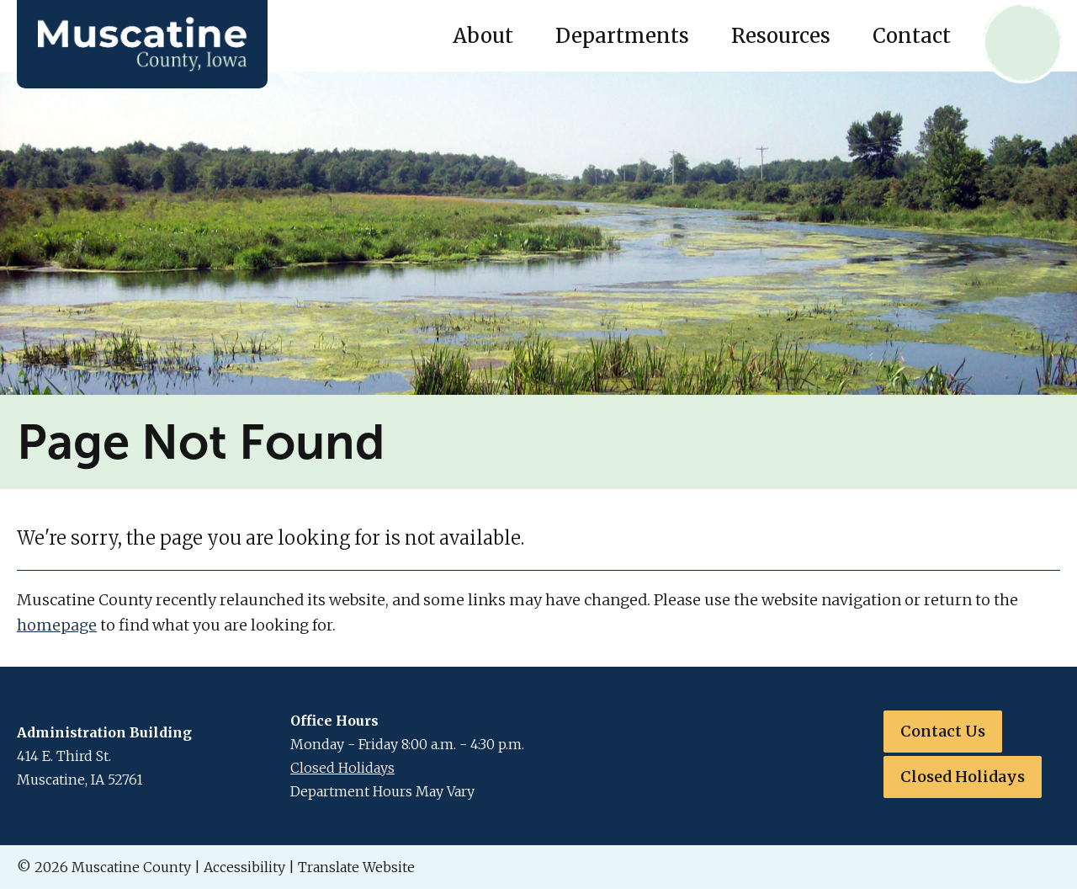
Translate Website (356, 867)
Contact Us (942, 731)
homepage (57, 625)
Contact (912, 36)
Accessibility (244, 867)
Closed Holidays (342, 767)
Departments (622, 36)
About (483, 36)
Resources (780, 36)
